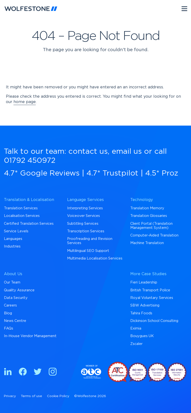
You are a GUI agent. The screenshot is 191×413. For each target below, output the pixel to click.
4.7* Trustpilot (112, 173)
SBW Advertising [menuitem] (144, 305)
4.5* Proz (161, 173)
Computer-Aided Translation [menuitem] (154, 235)
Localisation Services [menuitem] (22, 216)
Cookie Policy (58, 396)
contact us (88, 151)
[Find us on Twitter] (38, 372)
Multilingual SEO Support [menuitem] (88, 251)
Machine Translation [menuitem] (147, 243)
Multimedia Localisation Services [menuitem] (94, 258)
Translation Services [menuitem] (21, 208)
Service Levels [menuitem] (16, 231)
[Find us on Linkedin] (8, 372)
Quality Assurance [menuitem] (19, 290)
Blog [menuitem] (8, 313)
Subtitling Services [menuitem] (82, 223)
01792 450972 (29, 160)
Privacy (10, 396)
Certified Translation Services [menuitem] (29, 223)
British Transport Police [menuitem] (150, 290)
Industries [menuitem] (12, 246)
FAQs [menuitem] (8, 328)
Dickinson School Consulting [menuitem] (154, 321)
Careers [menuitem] (10, 305)
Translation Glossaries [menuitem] (148, 216)
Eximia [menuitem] (135, 328)
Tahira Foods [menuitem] (141, 313)
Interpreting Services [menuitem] (85, 208)
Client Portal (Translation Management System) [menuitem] (151, 226)
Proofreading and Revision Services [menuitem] (89, 241)
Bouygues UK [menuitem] (142, 336)
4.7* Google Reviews (42, 173)
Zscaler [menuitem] (136, 344)
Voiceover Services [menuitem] (83, 216)
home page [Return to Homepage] (24, 102)
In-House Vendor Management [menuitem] (30, 336)
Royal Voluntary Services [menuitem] (151, 298)
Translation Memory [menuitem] (147, 208)
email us (127, 151)
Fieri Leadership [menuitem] (143, 282)
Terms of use (31, 396)
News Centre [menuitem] (15, 321)
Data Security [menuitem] (16, 298)
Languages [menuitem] (13, 239)
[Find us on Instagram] (53, 372)
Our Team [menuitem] (12, 282)
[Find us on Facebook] (23, 372)
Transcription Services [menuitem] (85, 231)
